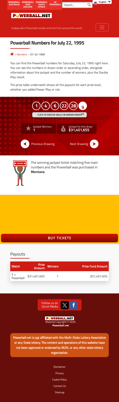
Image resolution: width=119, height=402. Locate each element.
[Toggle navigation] (102, 27)
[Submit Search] (89, 4)
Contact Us (59, 386)
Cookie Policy (59, 379)
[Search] (77, 5)
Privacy (59, 373)
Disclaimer (59, 367)
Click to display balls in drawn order (59, 115)
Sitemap (59, 392)
